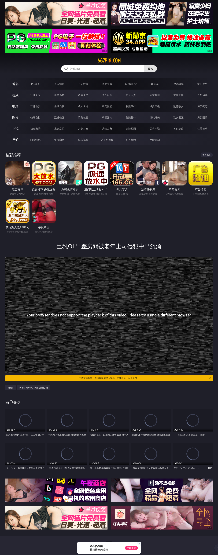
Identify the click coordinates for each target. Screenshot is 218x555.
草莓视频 (83, 139)
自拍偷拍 (59, 95)
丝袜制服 (155, 95)
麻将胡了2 (131, 84)
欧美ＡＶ (83, 95)
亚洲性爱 (35, 106)
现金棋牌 (178, 84)
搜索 (150, 68)
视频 (15, 95)
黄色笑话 (178, 128)
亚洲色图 (59, 117)
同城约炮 (35, 139)
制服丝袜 (131, 106)
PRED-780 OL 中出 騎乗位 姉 (33, 387)
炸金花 (155, 84)
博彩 (15, 84)
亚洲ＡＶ (35, 95)
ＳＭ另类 (202, 95)
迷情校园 (131, 128)
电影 (15, 106)
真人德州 (59, 84)
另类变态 (202, 106)
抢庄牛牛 (202, 84)
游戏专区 (107, 84)
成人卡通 (83, 106)
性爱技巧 (202, 128)
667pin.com (109, 60)
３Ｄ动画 (107, 95)
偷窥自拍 (35, 117)
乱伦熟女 (178, 106)
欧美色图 (83, 117)
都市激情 (35, 128)
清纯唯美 (155, 117)
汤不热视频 (107, 139)
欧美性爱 (107, 106)
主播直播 (178, 95)
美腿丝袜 (131, 117)
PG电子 (35, 84)
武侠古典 (107, 128)
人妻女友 (83, 128)
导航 (15, 140)
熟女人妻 (131, 95)
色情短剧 (155, 139)
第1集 (10, 387)
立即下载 (131, 547)
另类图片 (202, 117)
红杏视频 (131, 139)
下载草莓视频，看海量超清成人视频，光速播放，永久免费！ (145, 378)
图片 (15, 117)
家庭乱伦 (59, 128)
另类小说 (155, 128)
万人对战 (83, 84)
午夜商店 (59, 139)
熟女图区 (178, 117)
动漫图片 (107, 117)
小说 (15, 128)
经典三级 (155, 106)
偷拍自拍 (59, 106)
